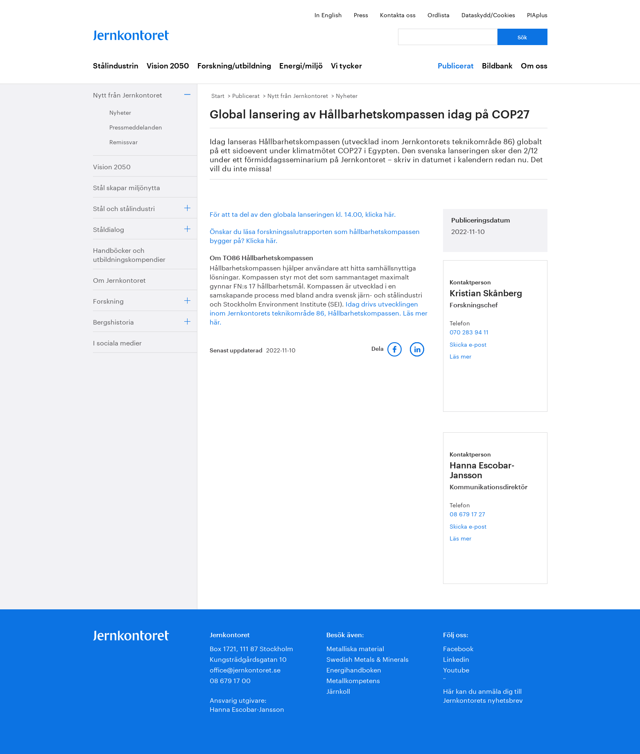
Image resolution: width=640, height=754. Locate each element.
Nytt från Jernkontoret (127, 94)
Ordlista (438, 14)
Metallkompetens (353, 680)
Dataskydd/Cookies (488, 14)
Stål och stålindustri (124, 207)
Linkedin (456, 658)
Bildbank (497, 66)
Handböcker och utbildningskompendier (129, 253)
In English (328, 14)
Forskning (108, 300)
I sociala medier (117, 342)
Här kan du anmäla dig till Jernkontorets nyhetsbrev (483, 694)
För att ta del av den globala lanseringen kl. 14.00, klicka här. (303, 213)
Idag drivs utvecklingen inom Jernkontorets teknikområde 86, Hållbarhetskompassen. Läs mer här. (318, 312)
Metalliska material (355, 648)
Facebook (458, 648)
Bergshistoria (113, 321)
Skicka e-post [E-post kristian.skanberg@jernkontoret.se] (468, 343)
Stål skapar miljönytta (126, 187)
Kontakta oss (398, 14)
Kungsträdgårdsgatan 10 (248, 658)
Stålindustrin (115, 66)
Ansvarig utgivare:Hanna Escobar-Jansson (247, 703)
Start (217, 95)
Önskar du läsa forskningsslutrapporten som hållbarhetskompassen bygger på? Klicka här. (315, 235)
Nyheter (120, 111)
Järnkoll (338, 690)
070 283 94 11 (469, 331)
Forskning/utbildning (234, 66)
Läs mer (474, 356)
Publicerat (456, 66)
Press (361, 14)
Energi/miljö (301, 66)
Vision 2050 (168, 66)
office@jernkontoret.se (245, 669)
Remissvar (123, 141)
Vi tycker (346, 66)
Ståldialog (108, 228)
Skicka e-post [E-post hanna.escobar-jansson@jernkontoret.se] (468, 525)
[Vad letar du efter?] (448, 37)
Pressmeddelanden (135, 126)
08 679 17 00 (230, 680)
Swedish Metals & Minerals (367, 658)
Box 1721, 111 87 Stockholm (251, 648)
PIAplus (537, 14)
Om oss (534, 66)
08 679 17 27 (467, 513)
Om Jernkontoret (119, 279)
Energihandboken (353, 669)
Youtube (456, 669)
